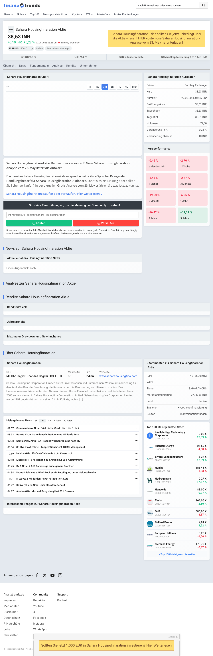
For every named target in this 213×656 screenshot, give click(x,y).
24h (49, 420)
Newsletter (11, 635)
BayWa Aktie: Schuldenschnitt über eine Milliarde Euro (47, 434)
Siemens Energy (165, 544)
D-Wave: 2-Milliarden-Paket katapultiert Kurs (42, 479)
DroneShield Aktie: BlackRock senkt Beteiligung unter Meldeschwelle (56, 472)
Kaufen (40, 223)
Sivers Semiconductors (169, 457)
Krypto (76, 14)
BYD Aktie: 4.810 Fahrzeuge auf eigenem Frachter (45, 466)
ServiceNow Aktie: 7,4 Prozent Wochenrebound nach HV (48, 441)
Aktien (20, 14)
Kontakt (62, 600)
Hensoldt (160, 489)
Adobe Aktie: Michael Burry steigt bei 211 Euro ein (45, 491)
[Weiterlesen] (136, 428)
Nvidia (159, 467)
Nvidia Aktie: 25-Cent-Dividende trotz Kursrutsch (44, 453)
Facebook (39, 618)
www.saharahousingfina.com (118, 376)
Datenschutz (12, 618)
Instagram (39, 623)
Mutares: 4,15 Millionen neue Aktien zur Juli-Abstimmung (49, 460)
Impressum (11, 600)
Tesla (158, 500)
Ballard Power (163, 522)
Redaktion (39, 600)
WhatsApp (39, 629)
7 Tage (57, 420)
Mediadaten (11, 606)
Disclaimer (10, 612)
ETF (88, 14)
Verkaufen (108, 223)
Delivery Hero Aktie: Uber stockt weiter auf (40, 485)
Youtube (38, 606)
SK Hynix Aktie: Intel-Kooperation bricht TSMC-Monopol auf (50, 447)
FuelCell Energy (164, 446)
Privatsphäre (12, 623)
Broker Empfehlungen (126, 14)
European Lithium (165, 533)
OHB (158, 511)
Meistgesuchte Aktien (55, 14)
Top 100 (34, 14)
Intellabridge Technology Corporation (170, 434)
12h (42, 420)
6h (36, 420)
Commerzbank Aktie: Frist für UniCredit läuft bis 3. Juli (47, 428)
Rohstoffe (102, 14)
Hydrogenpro (163, 478)
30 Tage (68, 420)
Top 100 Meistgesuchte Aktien (178, 554)
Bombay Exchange (70, 42)
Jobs (7, 629)
